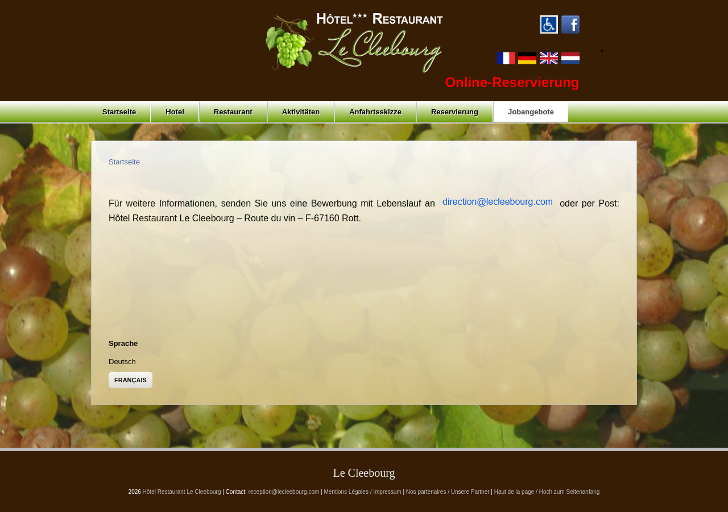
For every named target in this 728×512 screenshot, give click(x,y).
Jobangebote (531, 112)
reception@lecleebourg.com (284, 492)
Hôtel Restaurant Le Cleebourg (182, 492)
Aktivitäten (301, 112)
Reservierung (454, 112)
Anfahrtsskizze (375, 112)
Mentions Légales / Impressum (363, 492)
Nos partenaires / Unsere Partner (448, 492)
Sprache (123, 343)
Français (130, 380)
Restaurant (233, 112)
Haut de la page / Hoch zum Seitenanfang (547, 492)
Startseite (119, 112)
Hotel (175, 112)
